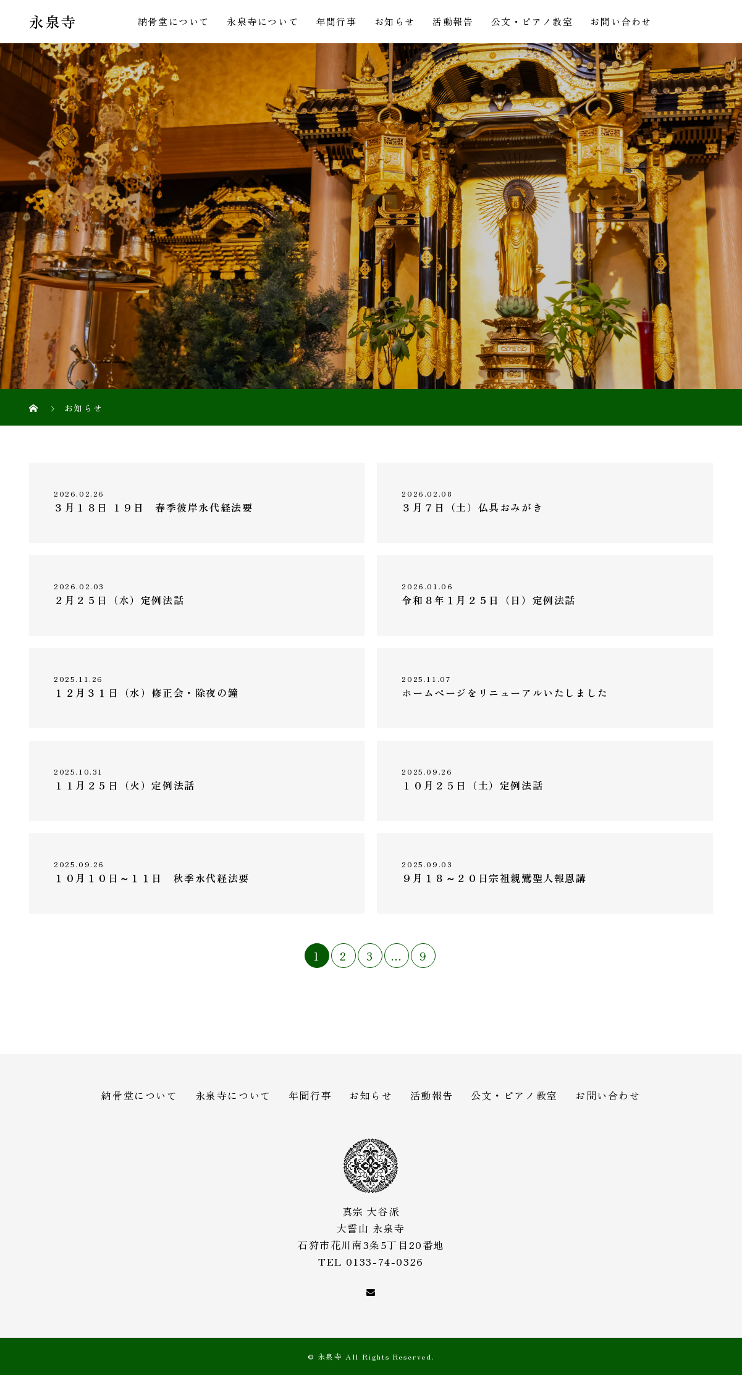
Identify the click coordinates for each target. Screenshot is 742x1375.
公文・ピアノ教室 (532, 21)
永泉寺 (53, 22)
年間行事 (336, 21)
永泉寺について (262, 21)
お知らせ (394, 21)
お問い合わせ (621, 21)
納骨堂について (173, 21)
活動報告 (452, 21)
